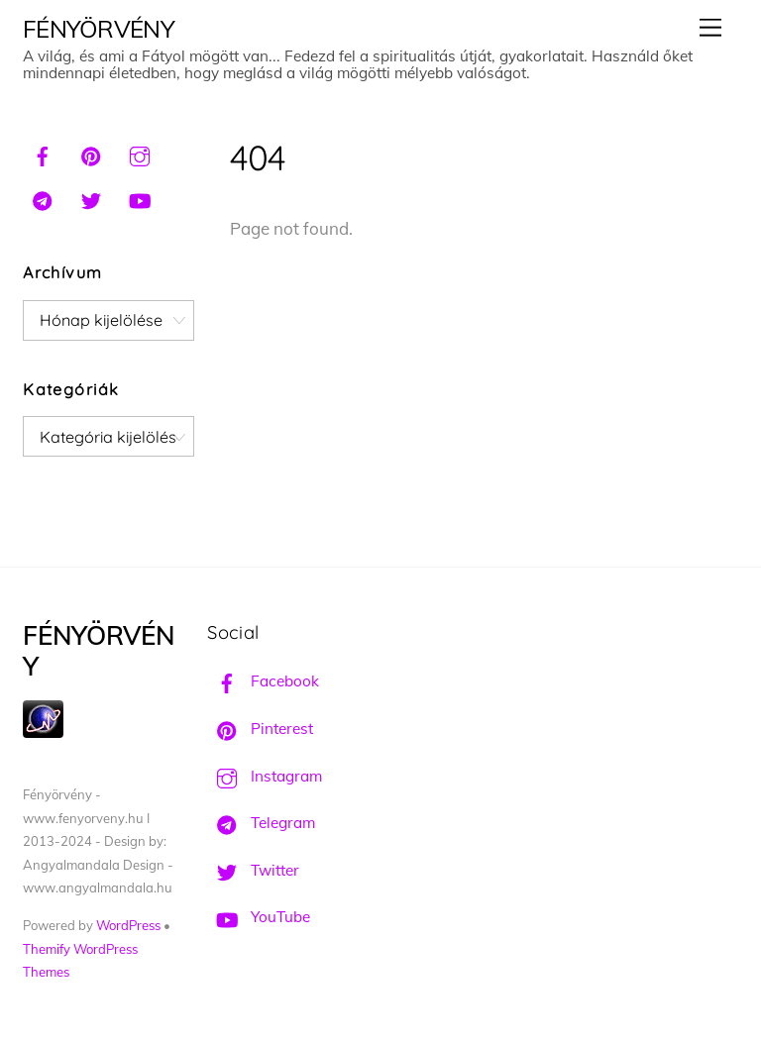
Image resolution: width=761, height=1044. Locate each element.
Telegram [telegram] (261, 822)
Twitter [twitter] (253, 870)
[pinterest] (91, 153)
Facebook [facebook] (263, 681)
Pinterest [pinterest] (260, 728)
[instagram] (140, 153)
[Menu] (710, 27)
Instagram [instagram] (264, 776)
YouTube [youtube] (258, 916)
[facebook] (42, 153)
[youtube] (140, 198)
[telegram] (42, 198)
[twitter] (91, 198)
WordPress (128, 925)
